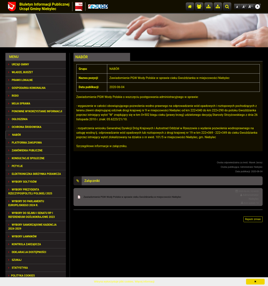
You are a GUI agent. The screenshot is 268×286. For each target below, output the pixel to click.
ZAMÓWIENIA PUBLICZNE (25, 150)
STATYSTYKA (18, 267)
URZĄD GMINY (18, 64)
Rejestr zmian (253, 219)
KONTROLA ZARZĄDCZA (24, 244)
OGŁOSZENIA (18, 119)
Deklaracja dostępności (27, 252)
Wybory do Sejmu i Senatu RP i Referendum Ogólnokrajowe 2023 (31, 215)
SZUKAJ (14, 259)
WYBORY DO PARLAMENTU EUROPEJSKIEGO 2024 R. (26, 203)
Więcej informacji (144, 281)
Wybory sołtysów (22, 181)
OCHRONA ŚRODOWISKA (24, 126)
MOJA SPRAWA (19, 103)
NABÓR (15, 134)
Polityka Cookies (21, 275)
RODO (13, 95)
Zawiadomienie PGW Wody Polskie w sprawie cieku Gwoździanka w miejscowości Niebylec (132, 197)
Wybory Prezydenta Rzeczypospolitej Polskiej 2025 (30, 191)
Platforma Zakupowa (25, 142)
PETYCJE (15, 166)
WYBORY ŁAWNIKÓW (22, 236)
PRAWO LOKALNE (20, 80)
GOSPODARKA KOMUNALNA (26, 87)
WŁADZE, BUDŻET (20, 72)
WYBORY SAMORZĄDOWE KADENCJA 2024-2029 (32, 226)
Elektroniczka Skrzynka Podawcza (34, 173)
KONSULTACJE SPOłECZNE (26, 158)
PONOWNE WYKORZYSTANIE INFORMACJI (35, 111)
